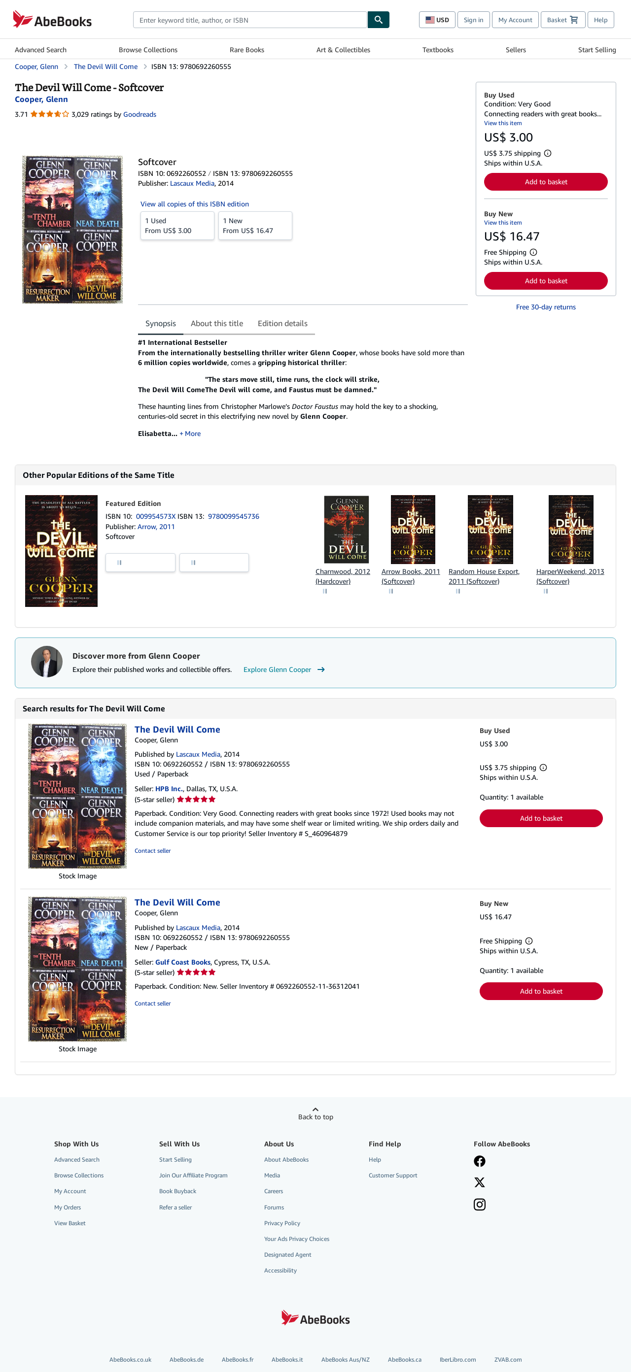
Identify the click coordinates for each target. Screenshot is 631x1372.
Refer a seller (175, 1207)
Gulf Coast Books (182, 962)
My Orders (67, 1207)
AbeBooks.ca (404, 1359)
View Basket (70, 1223)
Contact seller (153, 850)
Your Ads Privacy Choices (296, 1238)
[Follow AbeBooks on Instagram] (480, 1205)
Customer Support (393, 1175)
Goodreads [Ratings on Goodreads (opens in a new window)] (139, 114)
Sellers (516, 49)
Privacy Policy (282, 1223)
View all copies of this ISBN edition (194, 204)
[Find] (378, 19)
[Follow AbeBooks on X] (480, 1183)
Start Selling (597, 49)
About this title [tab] (217, 323)
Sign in (474, 20)
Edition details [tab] (283, 323)
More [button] (193, 433)
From (177, 225)
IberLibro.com (458, 1359)
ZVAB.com (508, 1359)
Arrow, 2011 (156, 526)
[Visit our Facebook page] (480, 1162)
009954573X (156, 516)
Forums (274, 1207)
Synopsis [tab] (160, 323)
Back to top (315, 1116)
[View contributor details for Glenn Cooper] (41, 99)
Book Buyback (177, 1191)
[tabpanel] (303, 391)
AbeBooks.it (287, 1359)
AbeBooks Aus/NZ (345, 1359)
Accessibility (280, 1270)
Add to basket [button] (546, 181)
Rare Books (247, 49)
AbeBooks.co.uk (130, 1359)
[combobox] (250, 19)
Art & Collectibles (343, 49)
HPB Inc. (169, 788)
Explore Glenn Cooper (285, 669)
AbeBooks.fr (237, 1359)
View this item (503, 123)
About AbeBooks (286, 1159)
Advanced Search (41, 49)
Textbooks (438, 49)
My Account (515, 20)
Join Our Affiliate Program (193, 1175)
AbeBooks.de (187, 1359)
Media (272, 1175)
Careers (273, 1191)
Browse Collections (148, 49)
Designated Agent (288, 1254)
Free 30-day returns (546, 306)
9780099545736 (233, 516)
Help (601, 20)
